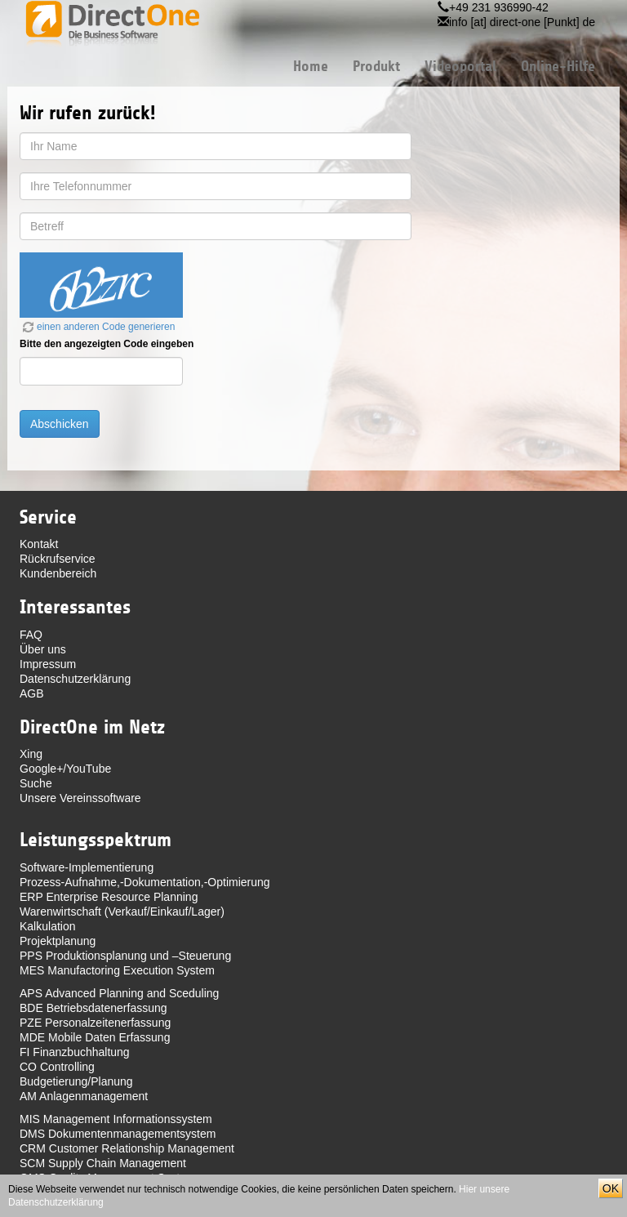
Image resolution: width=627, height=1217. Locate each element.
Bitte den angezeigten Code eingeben (106, 344)
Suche (36, 783)
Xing (31, 753)
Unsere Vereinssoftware (80, 798)
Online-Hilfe (558, 66)
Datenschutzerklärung (75, 678)
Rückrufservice (58, 558)
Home (310, 66)
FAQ (31, 634)
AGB (32, 693)
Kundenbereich (58, 573)
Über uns (43, 649)
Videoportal (460, 66)
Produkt (376, 66)
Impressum (48, 664)
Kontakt (39, 544)
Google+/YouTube (65, 768)
